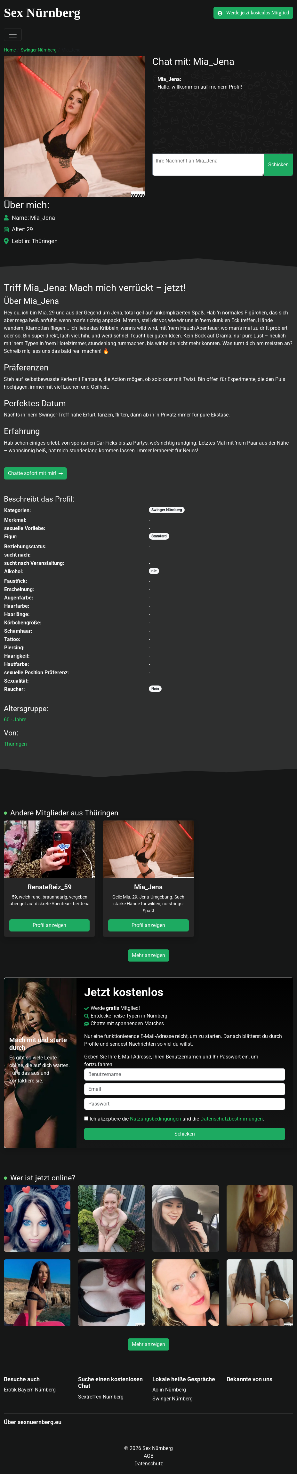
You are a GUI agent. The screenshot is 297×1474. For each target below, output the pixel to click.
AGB (149, 1456)
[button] (74, 126)
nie (154, 571)
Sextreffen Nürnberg (101, 1397)
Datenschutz (148, 1464)
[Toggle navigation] (13, 34)
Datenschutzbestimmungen (231, 1119)
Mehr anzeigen (148, 955)
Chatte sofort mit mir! (35, 473)
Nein (155, 688)
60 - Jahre (15, 720)
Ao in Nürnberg (169, 1390)
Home (10, 49)
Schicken (278, 165)
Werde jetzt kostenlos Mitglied (253, 13)
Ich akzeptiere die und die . (174, 1119)
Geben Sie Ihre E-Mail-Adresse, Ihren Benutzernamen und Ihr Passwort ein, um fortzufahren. (184, 1067)
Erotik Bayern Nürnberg (30, 1390)
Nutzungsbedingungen (155, 1119)
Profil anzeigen (49, 925)
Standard (159, 536)
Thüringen (15, 744)
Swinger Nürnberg (39, 49)
